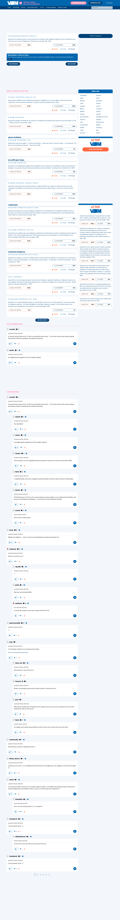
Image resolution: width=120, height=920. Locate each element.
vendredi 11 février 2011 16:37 (15, 627)
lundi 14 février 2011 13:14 (20, 514)
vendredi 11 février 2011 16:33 (15, 354)
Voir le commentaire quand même (18, 652)
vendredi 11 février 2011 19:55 (21, 667)
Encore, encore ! (42, 320)
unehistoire (12, 549)
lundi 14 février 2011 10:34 (20, 607)
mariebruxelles (14, 739)
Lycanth (17, 510)
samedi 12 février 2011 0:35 (20, 803)
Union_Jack (19, 663)
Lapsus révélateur (14, 137)
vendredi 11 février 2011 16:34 (15, 534)
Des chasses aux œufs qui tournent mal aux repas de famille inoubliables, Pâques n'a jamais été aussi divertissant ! (41, 57)
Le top (42, 7)
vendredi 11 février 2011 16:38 (15, 744)
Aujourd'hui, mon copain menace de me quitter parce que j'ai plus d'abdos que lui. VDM (95, 300)
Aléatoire (16, 7)
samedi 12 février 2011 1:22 (20, 724)
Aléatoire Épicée (32, 7)
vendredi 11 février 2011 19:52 (21, 571)
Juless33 (17, 417)
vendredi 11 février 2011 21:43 (21, 685)
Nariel (17, 472)
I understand (13, 205)
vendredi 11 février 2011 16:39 (15, 763)
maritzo (11, 350)
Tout (9, 7)
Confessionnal (51, 7)
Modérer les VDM (95, 3)
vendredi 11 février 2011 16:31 (21, 421)
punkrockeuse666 (14, 623)
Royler (11, 530)
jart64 (17, 585)
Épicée (23, 7)
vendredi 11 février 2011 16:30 (15, 333)
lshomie (17, 490)
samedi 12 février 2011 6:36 (20, 841)
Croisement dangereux (16, 252)
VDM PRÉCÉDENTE (13, 64)
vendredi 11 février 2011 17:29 (21, 476)
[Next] (49, 875)
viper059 (18, 567)
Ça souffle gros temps (16, 160)
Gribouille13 (19, 799)
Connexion (109, 3)
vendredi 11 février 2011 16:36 (15, 553)
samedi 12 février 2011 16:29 (21, 494)
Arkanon (18, 453)
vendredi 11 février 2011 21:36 (21, 589)
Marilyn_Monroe (14, 758)
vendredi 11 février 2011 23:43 (21, 704)
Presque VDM (62, 7)
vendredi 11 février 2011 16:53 (21, 457)
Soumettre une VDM (78, 3)
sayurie (11, 779)
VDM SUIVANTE (72, 64)
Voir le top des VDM (95, 149)
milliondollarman (20, 836)
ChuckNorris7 (13, 819)
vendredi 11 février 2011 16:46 (15, 823)
